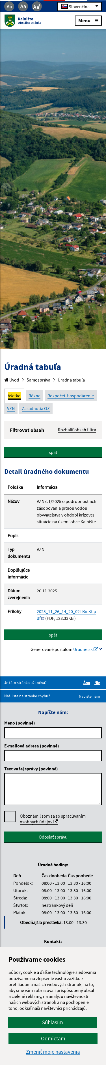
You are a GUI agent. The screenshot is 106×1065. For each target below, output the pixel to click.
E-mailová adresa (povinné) (31, 746)
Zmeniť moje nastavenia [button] (53, 1052)
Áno (87, 682)
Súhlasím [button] (52, 1022)
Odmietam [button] (53, 1038)
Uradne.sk (85, 649)
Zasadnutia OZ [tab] (36, 408)
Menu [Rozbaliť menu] (88, 20)
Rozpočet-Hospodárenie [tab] (70, 395)
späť (53, 452)
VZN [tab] (11, 408)
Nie (98, 682)
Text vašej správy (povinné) (31, 769)
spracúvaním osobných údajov (53, 818)
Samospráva (38, 380)
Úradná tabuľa (71, 380)
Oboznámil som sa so (53, 819)
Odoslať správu (53, 837)
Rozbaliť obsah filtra (77, 429)
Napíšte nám (89, 696)
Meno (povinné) (19, 723)
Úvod (11, 380)
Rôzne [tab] (34, 395)
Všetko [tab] (14, 395)
